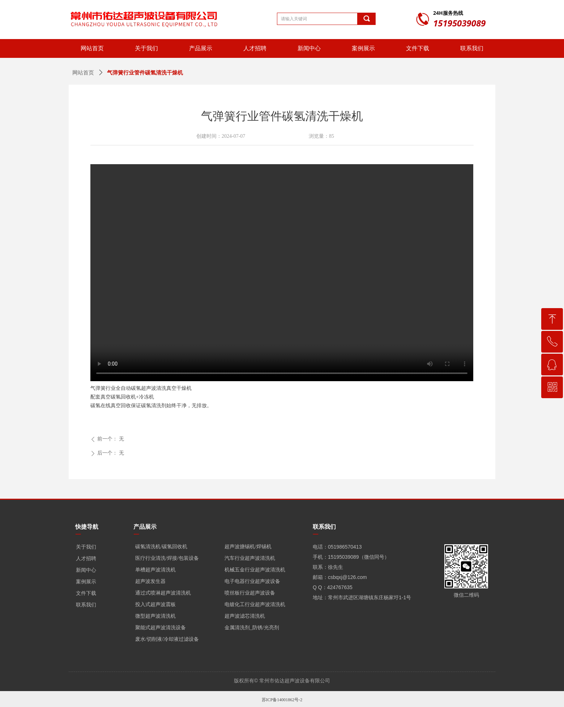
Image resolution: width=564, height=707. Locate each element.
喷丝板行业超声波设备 (250, 593)
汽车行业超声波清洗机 (250, 558)
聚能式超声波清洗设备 (160, 627)
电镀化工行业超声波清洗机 (255, 604)
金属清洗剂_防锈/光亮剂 (252, 627)
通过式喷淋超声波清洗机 (163, 593)
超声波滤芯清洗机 (245, 616)
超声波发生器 (150, 581)
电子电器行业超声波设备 (252, 581)
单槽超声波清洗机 (155, 569)
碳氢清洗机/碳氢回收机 (161, 546)
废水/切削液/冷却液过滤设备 (167, 639)
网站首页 (83, 73)
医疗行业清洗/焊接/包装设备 (167, 558)
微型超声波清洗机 (155, 616)
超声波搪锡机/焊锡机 (248, 546)
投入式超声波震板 (155, 604)
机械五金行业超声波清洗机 (255, 569)
